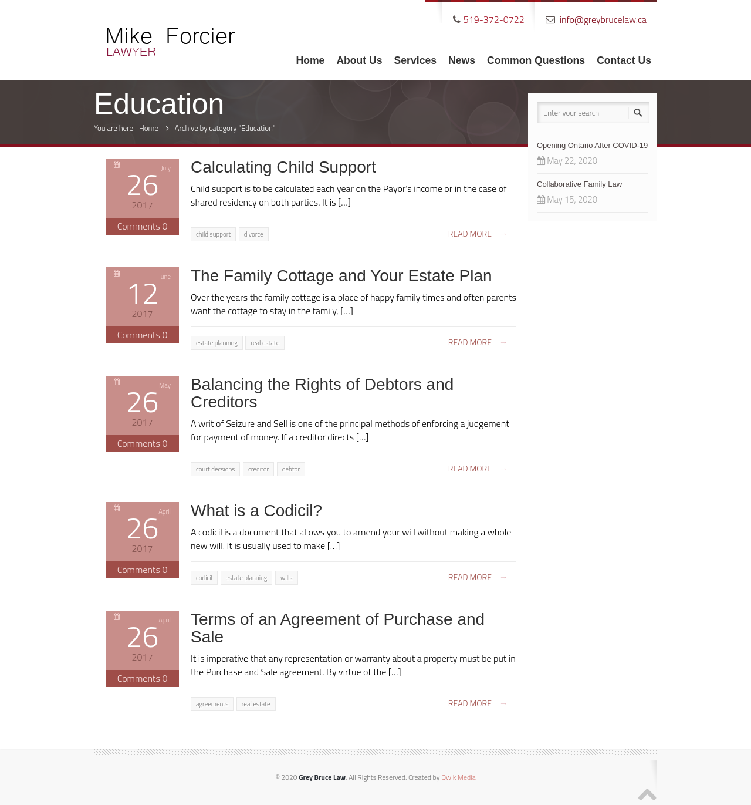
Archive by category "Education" (225, 128)
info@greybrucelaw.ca (603, 19)
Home (310, 60)
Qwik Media (458, 777)
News (461, 60)
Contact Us (624, 60)
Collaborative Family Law (579, 184)
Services (415, 60)
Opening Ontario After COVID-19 (592, 145)
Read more (478, 233)
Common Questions (536, 60)
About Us (359, 60)
